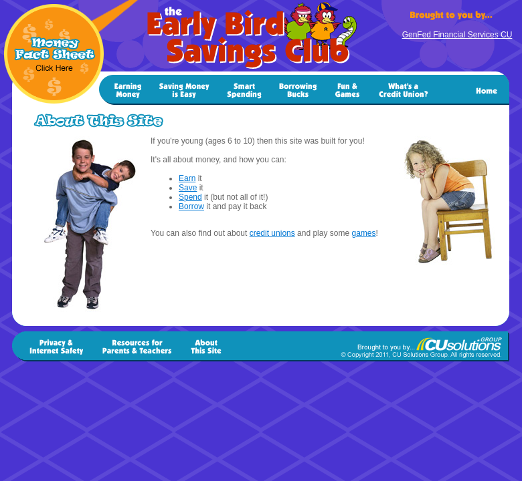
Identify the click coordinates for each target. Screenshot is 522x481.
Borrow (191, 206)
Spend (190, 197)
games (363, 233)
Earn (187, 178)
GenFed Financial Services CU (457, 34)
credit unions (272, 233)
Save (188, 187)
